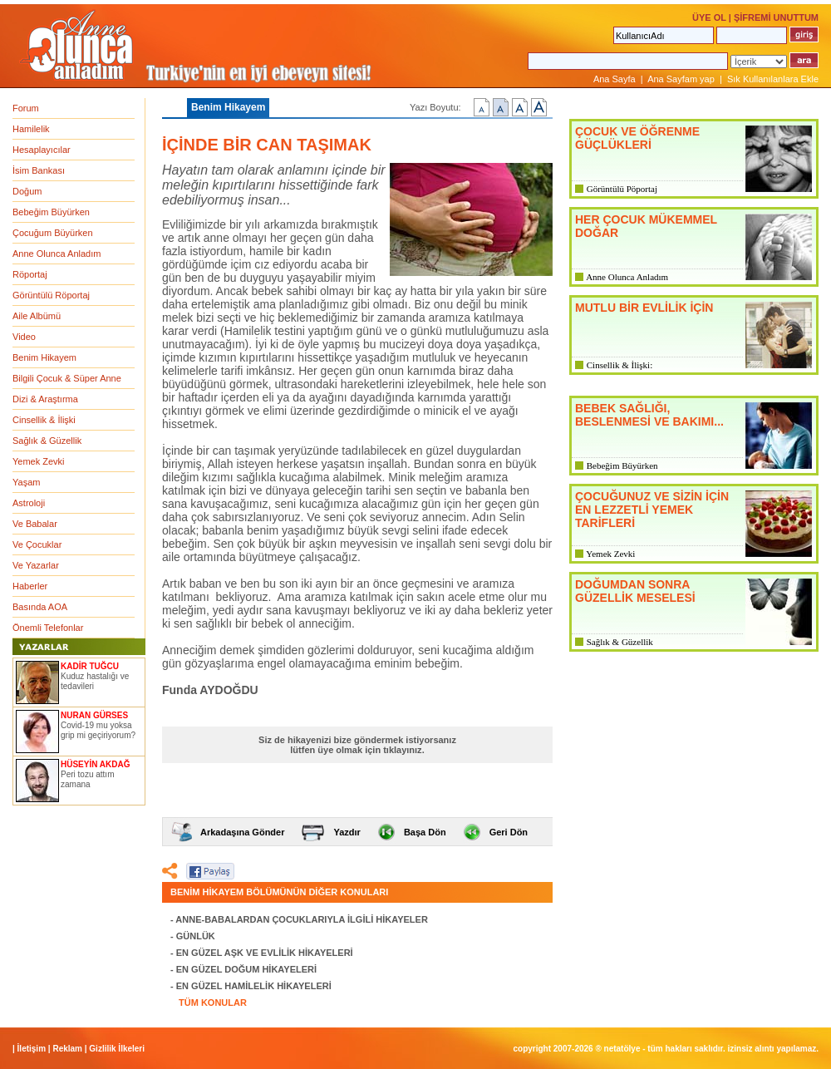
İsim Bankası (38, 170)
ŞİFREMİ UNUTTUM (776, 17)
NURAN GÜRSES (94, 715)
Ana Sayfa (614, 79)
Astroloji (28, 503)
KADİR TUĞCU (90, 666)
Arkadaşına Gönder (242, 832)
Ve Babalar (34, 524)
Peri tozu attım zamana (87, 779)
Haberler (29, 586)
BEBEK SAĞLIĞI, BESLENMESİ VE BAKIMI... (649, 414)
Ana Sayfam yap (681, 79)
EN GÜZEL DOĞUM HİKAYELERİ (246, 969)
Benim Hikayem (44, 357)
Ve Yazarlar (35, 565)
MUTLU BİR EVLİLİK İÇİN (644, 307)
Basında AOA (39, 607)
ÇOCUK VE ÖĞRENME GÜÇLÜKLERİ (637, 138)
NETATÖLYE (622, 1048)
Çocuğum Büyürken (52, 233)
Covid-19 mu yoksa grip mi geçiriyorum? (98, 730)
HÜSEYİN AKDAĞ (95, 764)
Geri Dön (508, 832)
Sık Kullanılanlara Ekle (773, 79)
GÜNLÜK (195, 936)
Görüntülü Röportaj (51, 295)
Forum (25, 108)
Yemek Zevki (38, 461)
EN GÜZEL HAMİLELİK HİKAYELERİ (254, 986)
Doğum (27, 191)
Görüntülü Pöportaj (622, 189)
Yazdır (346, 832)
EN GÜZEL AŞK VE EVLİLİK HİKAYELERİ (264, 953)
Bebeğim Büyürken (51, 212)
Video (24, 337)
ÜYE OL (709, 17)
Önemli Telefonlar (47, 628)
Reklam (67, 1048)
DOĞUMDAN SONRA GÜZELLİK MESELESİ (635, 591)
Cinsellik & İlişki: (619, 365)
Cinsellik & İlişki (44, 420)
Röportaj (29, 274)
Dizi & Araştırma (45, 399)
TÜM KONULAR (213, 1002)
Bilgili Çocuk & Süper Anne (66, 378)
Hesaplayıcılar (41, 150)
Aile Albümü (36, 316)
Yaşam (26, 482)
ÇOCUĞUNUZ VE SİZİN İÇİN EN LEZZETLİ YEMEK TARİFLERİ (652, 510)
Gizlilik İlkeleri (117, 1048)
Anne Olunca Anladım (56, 254)
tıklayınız (402, 750)
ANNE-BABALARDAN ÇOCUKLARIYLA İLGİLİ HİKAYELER (301, 919)
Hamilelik (31, 129)
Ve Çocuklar (36, 544)
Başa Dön (425, 832)
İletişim (31, 1048)
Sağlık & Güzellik (46, 441)
